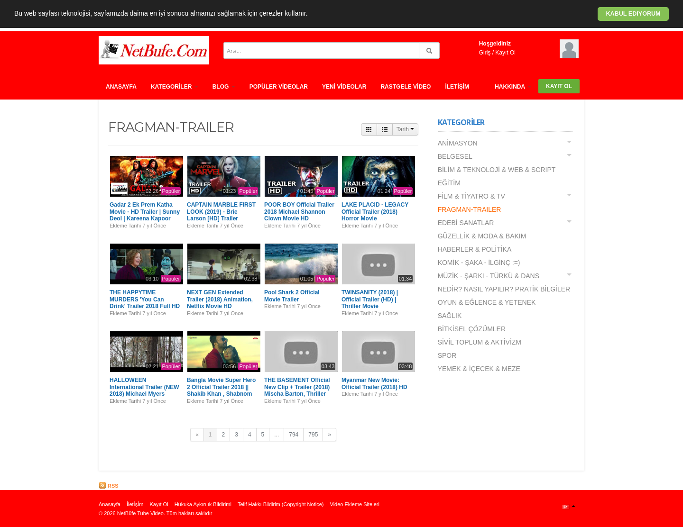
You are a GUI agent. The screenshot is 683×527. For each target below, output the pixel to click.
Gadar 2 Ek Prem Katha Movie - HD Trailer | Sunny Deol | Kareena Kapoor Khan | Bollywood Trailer (145, 214)
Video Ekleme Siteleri (354, 504)
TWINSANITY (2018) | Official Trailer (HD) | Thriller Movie (370, 299)
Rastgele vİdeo (405, 86)
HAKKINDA (513, 86)
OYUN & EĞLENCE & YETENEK (487, 302)
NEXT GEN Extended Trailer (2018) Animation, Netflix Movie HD (220, 299)
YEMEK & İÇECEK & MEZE (479, 369)
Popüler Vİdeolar (278, 86)
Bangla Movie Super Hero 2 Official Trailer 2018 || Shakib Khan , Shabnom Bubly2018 (221, 390)
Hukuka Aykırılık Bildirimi (203, 504)
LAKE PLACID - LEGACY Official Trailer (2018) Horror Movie (375, 211)
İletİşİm (457, 86)
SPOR (447, 355)
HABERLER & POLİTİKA (475, 249)
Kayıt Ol (505, 52)
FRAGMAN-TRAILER (469, 209)
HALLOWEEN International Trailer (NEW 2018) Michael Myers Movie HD (144, 390)
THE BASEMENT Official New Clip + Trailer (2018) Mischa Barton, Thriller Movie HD (297, 390)
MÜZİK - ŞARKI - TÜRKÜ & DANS (488, 276)
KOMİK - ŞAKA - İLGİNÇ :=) (479, 262)
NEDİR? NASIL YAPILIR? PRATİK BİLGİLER (504, 289)
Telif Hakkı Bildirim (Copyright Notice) (281, 504)
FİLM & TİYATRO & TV (471, 196)
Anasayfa (121, 86)
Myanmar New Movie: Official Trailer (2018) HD (374, 383)
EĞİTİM (449, 183)
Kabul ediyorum (633, 13)
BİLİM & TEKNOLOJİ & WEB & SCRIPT (497, 169)
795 (313, 434)
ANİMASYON (458, 143)
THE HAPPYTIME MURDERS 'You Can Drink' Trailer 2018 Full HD (145, 299)
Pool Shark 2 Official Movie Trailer (292, 295)
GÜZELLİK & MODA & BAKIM (482, 236)
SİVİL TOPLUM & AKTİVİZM (479, 342)
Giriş (485, 52)
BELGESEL (455, 156)
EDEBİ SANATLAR (466, 223)
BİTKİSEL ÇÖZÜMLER (472, 329)
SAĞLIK (450, 315)
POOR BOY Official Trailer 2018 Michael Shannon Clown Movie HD (299, 211)
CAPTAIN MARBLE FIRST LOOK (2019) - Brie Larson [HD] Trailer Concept (221, 214)
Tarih (405, 129)
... (276, 434)
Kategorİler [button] (174, 86)
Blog (223, 86)
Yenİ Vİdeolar (344, 86)
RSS (109, 486)
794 (293, 434)
